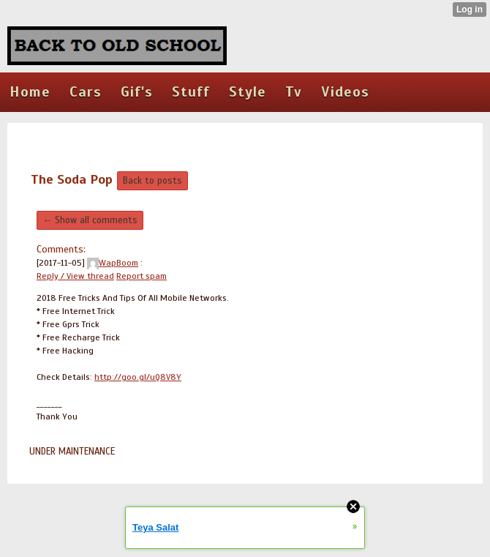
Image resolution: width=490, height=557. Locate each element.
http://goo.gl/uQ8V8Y (137, 377)
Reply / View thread (75, 276)
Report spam (141, 276)
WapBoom (112, 263)
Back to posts (152, 181)
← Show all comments (89, 220)
